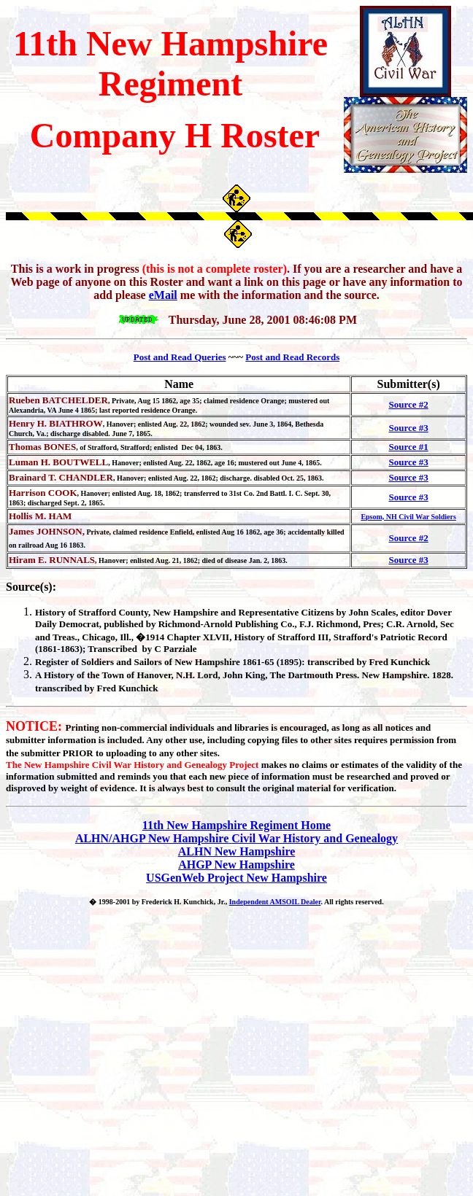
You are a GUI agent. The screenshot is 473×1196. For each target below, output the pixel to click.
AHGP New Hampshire (236, 864)
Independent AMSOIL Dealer (275, 902)
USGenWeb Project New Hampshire (236, 877)
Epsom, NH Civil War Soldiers (408, 517)
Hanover (153, 674)
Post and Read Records (292, 357)
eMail (163, 295)
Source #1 (408, 446)
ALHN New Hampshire (237, 851)
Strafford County (113, 612)
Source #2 (408, 404)
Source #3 (408, 427)
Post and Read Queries (180, 357)
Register (52, 661)
